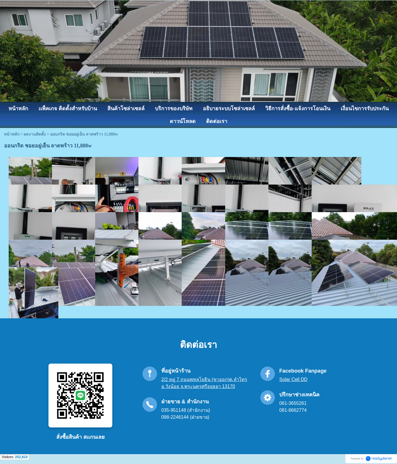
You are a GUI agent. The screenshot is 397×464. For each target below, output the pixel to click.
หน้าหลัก (11, 134)
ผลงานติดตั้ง (35, 134)
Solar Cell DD (293, 379)
